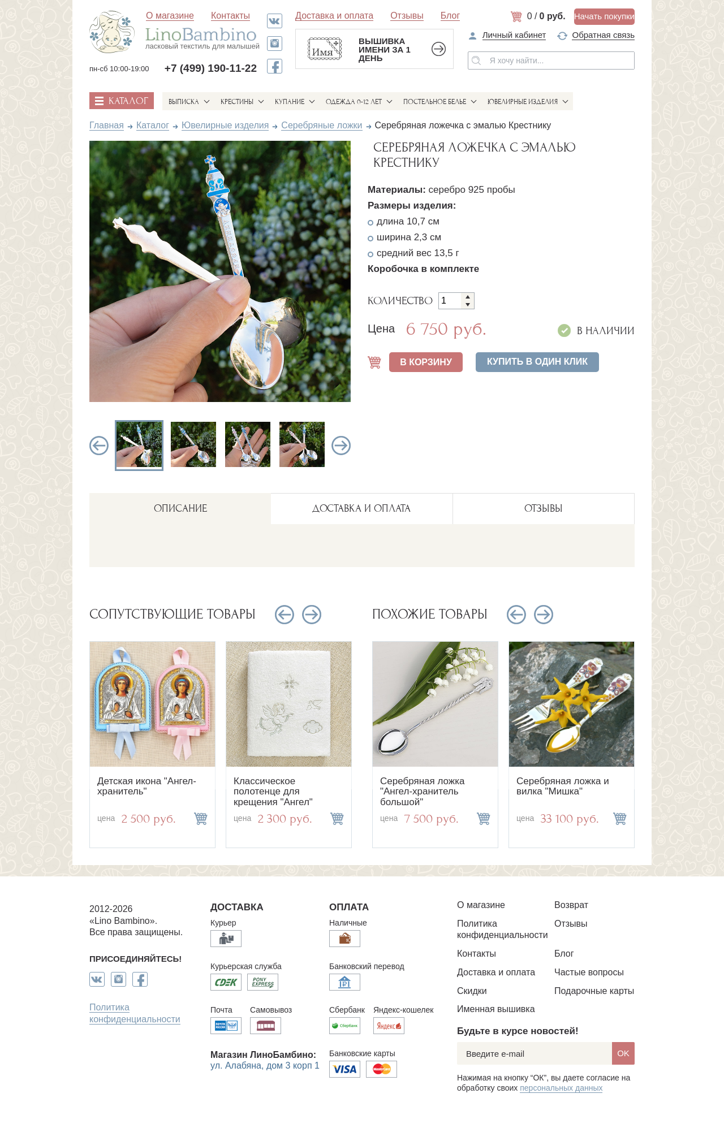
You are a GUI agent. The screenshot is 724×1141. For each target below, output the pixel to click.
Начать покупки (604, 16)
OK (623, 1053)
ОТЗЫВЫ (543, 509)
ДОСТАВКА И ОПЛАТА (361, 509)
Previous (99, 445)
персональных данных (561, 1087)
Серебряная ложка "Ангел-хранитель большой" (422, 791)
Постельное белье (434, 102)
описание (180, 509)
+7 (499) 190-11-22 (211, 68)
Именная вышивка (496, 1009)
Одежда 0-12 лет (354, 102)
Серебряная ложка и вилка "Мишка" (562, 786)
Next (341, 445)
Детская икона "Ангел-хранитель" (146, 786)
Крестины (237, 102)
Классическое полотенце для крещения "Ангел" (273, 791)
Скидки (472, 991)
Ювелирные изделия (523, 102)
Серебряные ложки (321, 125)
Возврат (571, 905)
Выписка (184, 102)
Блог (450, 15)
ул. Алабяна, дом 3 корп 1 (265, 1065)
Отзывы (407, 15)
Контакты (230, 15)
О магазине (170, 15)
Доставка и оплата (334, 15)
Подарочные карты (594, 991)
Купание (289, 102)
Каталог (152, 125)
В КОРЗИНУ (426, 362)
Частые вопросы (589, 972)
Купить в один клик (537, 361)
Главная (106, 125)
